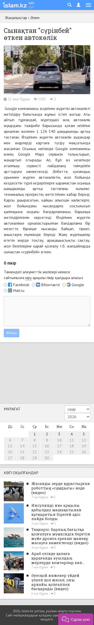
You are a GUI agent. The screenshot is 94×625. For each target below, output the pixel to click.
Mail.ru (18, 290)
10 (59, 440)
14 (22, 445)
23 (47, 451)
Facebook (21, 285)
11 (71, 440)
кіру (28, 277)
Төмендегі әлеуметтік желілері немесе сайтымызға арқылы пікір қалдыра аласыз (43, 274)
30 (47, 457)
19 (84, 445)
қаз (31, 2)
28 (22, 457)
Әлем (34, 17)
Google (11, 108)
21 (22, 451)
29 (34, 457)
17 (59, 445)
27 (10, 457)
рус (31, 6)
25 (71, 451)
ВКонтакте (50, 285)
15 (34, 445)
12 (84, 440)
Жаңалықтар (16, 17)
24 (59, 451)
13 (10, 445)
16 (47, 445)
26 (84, 451)
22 (34, 451)
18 (71, 445)
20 (10, 451)
